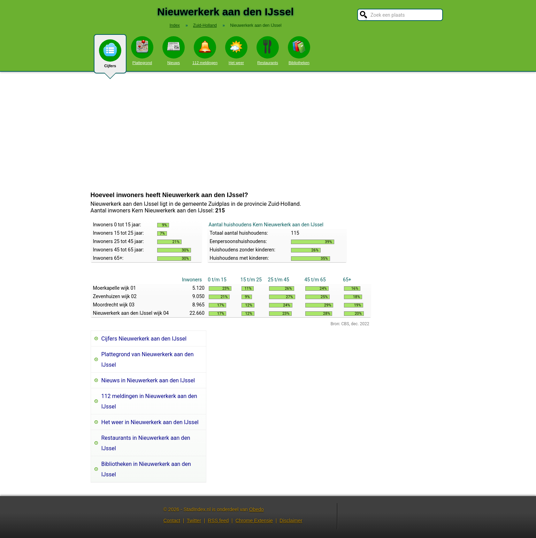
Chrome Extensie (254, 520)
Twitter (194, 520)
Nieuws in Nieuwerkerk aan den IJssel (148, 380)
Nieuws (173, 50)
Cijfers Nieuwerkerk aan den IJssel (144, 338)
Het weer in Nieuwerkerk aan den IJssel (150, 422)
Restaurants (267, 50)
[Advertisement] (268, 131)
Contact (171, 520)
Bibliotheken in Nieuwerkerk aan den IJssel (146, 469)
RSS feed (218, 520)
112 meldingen (204, 50)
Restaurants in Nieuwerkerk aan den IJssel (145, 443)
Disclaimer (291, 520)
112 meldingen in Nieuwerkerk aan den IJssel (149, 401)
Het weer (236, 50)
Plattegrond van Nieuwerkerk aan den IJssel (147, 359)
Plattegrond (142, 50)
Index (174, 25)
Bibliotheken (299, 50)
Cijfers (110, 56)
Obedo (256, 509)
